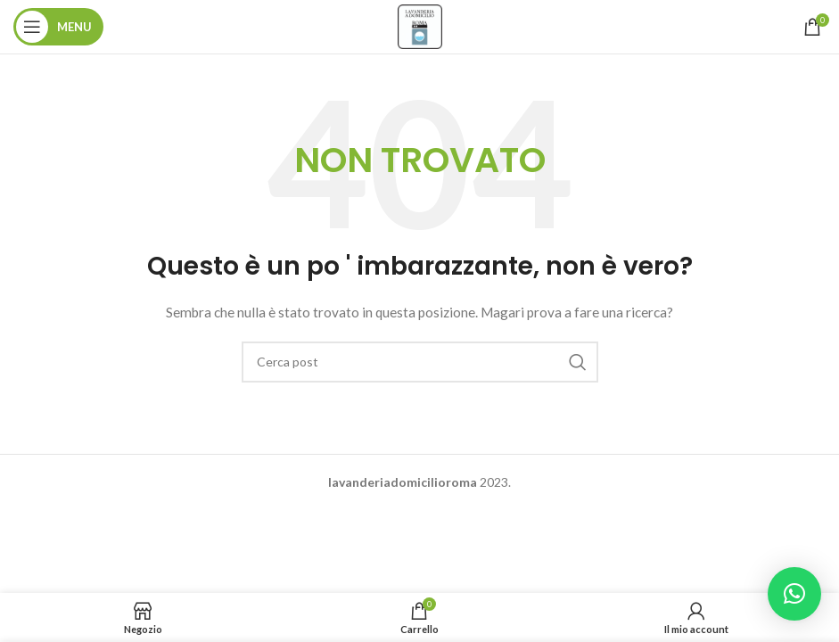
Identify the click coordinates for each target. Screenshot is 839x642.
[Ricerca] (420, 362)
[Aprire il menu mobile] (58, 27)
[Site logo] (420, 25)
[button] (794, 594)
